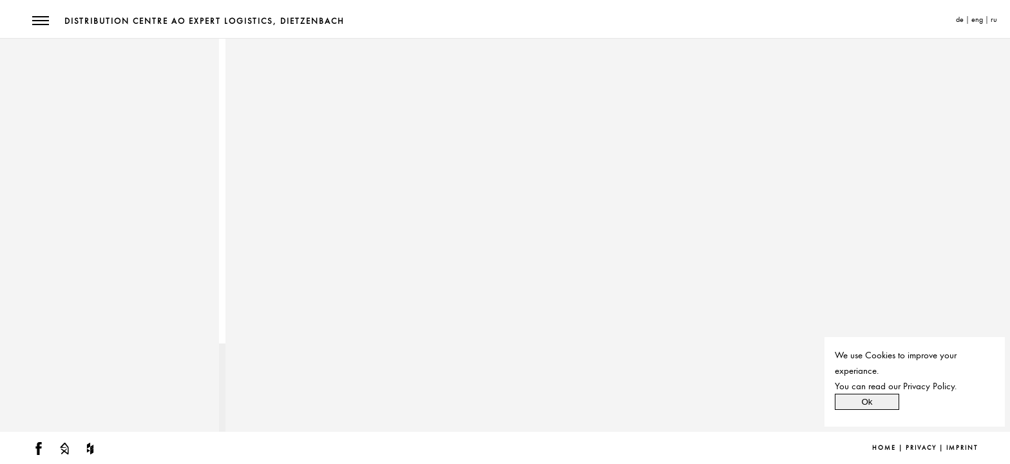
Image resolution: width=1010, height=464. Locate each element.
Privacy (921, 448)
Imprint (962, 448)
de (960, 19)
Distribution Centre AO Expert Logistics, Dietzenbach (204, 21)
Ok (866, 402)
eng (977, 19)
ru (994, 19)
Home (884, 448)
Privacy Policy (929, 386)
